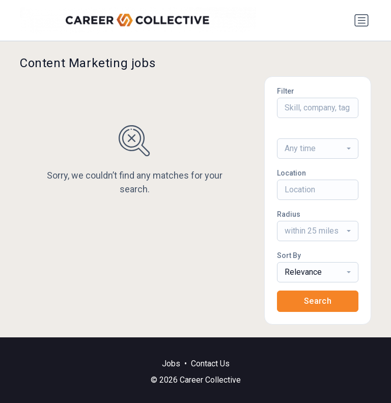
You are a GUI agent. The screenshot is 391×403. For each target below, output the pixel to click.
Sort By (289, 255)
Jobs (171, 363)
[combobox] (317, 148)
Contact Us (210, 363)
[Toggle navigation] (361, 20)
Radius (288, 214)
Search (317, 301)
